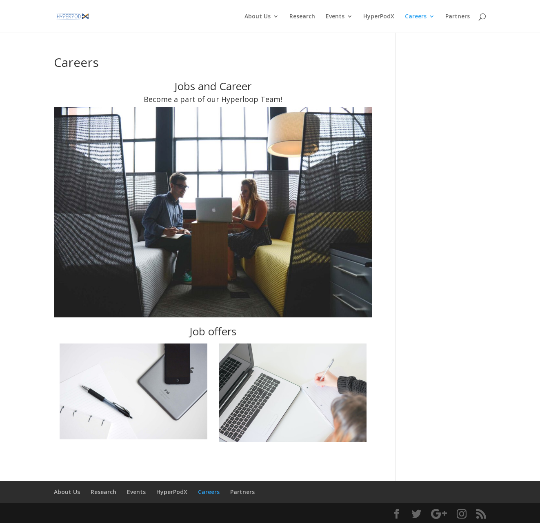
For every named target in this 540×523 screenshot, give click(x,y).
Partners (457, 16)
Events (335, 16)
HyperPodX (378, 16)
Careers (416, 16)
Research (302, 16)
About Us (257, 16)
